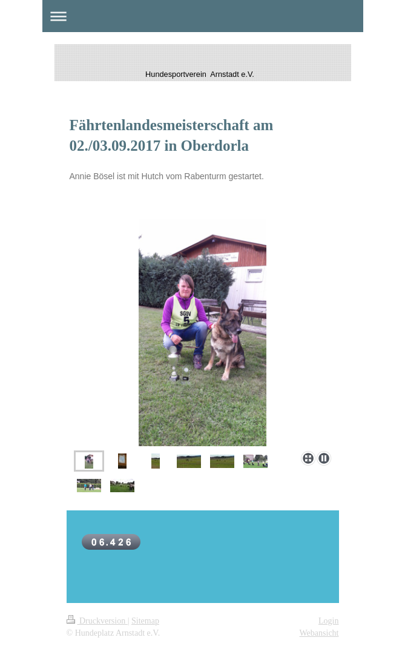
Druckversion (97, 620)
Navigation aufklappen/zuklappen (202, 16)
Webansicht (319, 633)
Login (328, 620)
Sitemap (145, 620)
